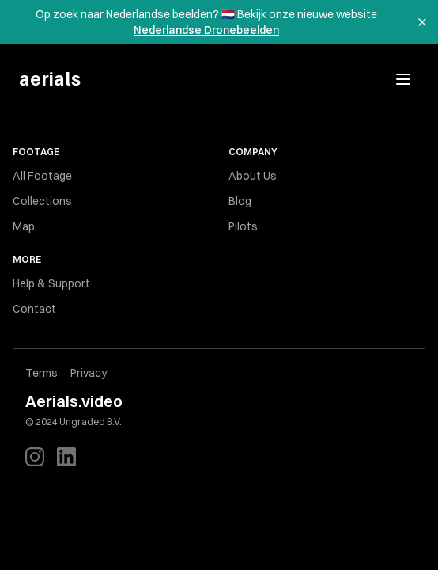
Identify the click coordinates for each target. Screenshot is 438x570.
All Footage (42, 176)
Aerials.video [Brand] (74, 401)
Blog (239, 201)
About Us (252, 176)
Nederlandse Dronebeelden (206, 30)
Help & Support (51, 283)
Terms (41, 373)
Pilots (243, 226)
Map (24, 226)
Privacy (88, 373)
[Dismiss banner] (422, 22)
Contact (34, 309)
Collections (42, 201)
